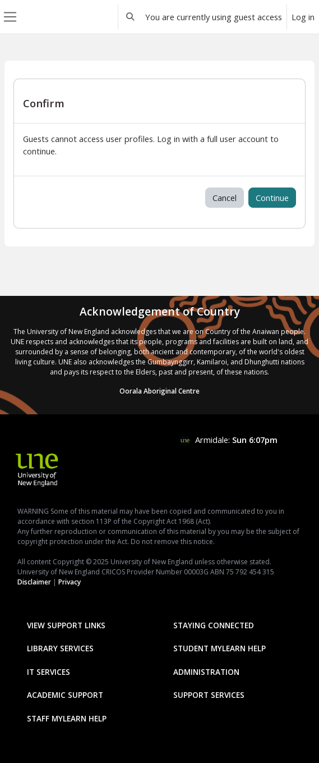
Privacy (69, 582)
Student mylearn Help (219, 648)
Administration (206, 671)
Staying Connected (213, 625)
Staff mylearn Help (67, 718)
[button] (131, 17)
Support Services (208, 694)
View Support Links (66, 625)
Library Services (60, 648)
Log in (303, 16)
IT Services (48, 671)
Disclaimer (34, 582)
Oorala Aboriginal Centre (159, 391)
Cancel (224, 197)
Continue (272, 197)
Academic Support (65, 694)
